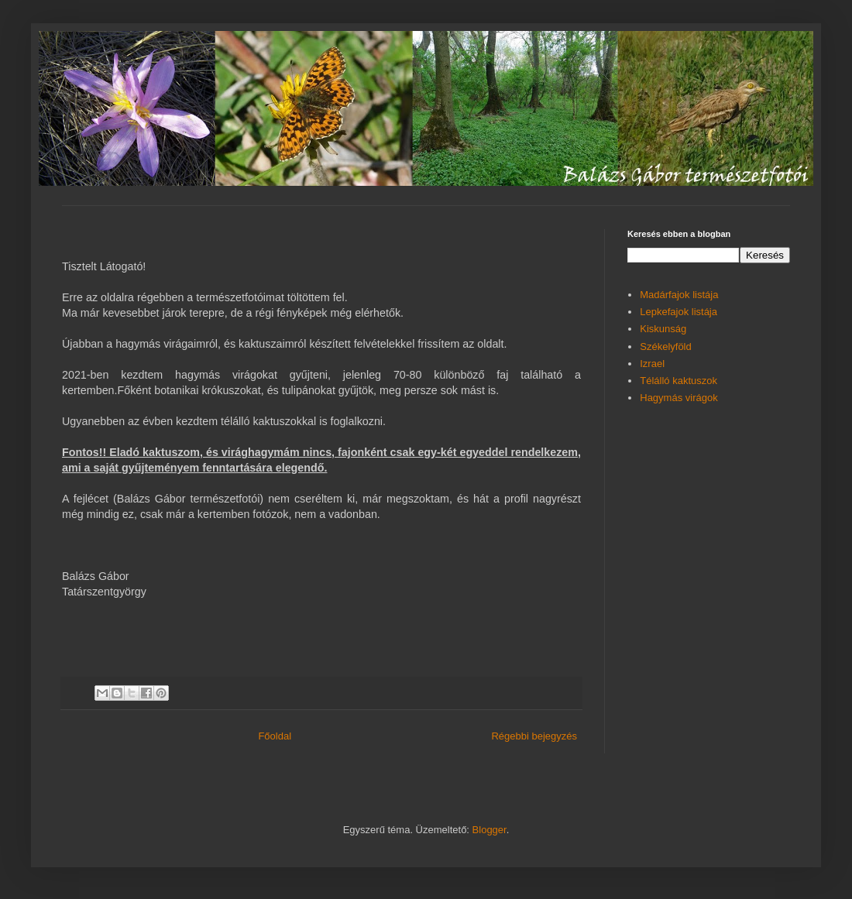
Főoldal (274, 736)
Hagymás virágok (678, 397)
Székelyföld (665, 346)
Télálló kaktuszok (678, 380)
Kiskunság (663, 329)
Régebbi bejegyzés (534, 736)
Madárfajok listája (679, 294)
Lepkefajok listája (678, 311)
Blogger (489, 830)
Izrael (652, 363)
